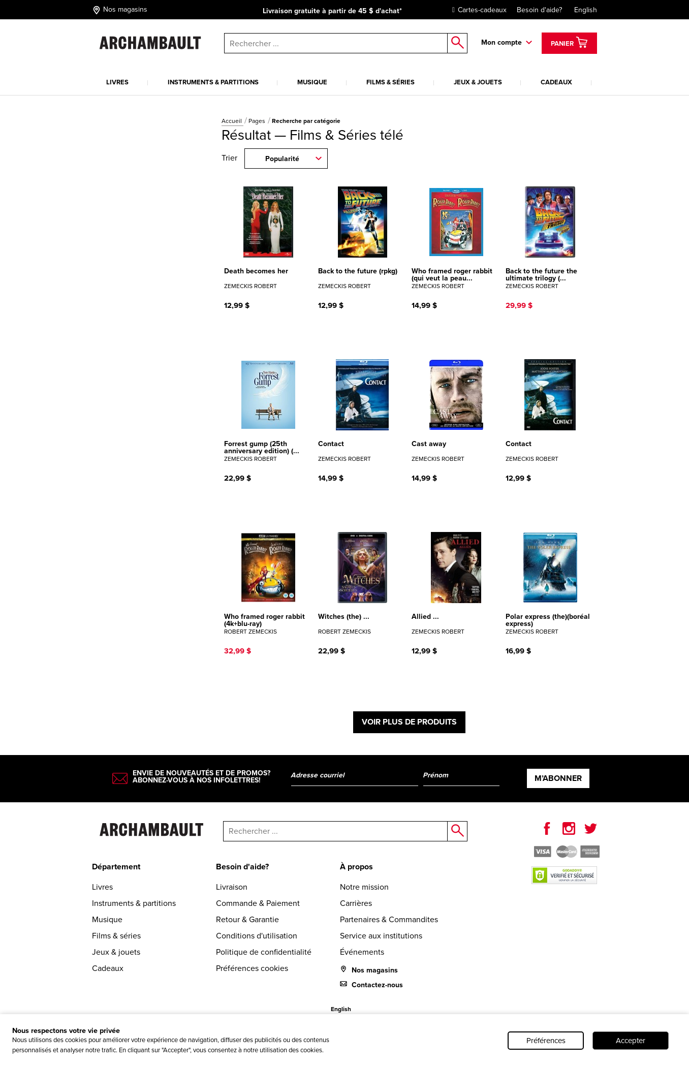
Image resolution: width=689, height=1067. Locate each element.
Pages (257, 120)
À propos (356, 866)
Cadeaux (556, 82)
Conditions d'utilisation (256, 936)
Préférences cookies (252, 968)
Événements (362, 952)
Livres (117, 82)
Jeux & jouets (478, 82)
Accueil (232, 120)
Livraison (231, 887)
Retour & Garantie (247, 919)
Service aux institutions (381, 936)
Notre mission (364, 887)
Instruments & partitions (213, 82)
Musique (312, 82)
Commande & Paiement (258, 903)
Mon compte (501, 42)
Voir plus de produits (409, 722)
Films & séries (390, 82)
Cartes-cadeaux (477, 10)
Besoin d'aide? (539, 10)
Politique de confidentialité (263, 952)
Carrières (356, 903)
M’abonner (558, 778)
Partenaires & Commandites (389, 919)
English (585, 10)
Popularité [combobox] (282, 158)
